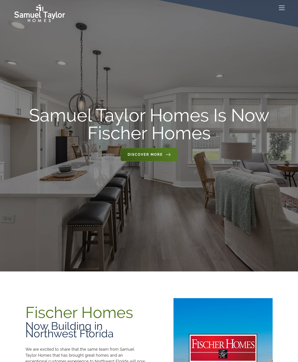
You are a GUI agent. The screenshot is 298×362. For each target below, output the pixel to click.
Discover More (145, 154)
